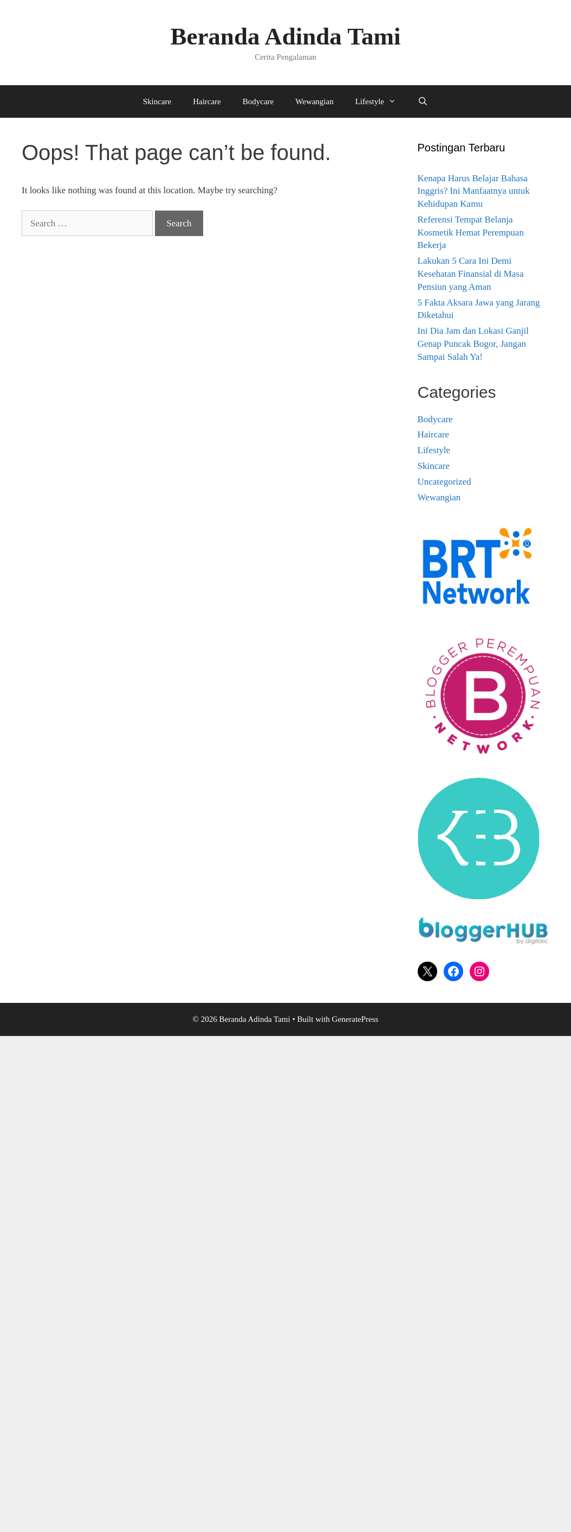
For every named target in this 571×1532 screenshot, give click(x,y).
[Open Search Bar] (423, 101)
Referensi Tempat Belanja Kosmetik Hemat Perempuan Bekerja (471, 232)
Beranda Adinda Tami (285, 36)
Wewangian (314, 101)
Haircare (207, 101)
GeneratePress (355, 1019)
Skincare (157, 101)
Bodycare (258, 101)
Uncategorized (444, 481)
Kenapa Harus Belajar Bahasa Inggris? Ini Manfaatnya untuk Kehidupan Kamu (474, 191)
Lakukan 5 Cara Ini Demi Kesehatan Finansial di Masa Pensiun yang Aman (471, 274)
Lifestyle (381, 101)
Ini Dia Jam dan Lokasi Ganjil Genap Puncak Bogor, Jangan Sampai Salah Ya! (473, 344)
